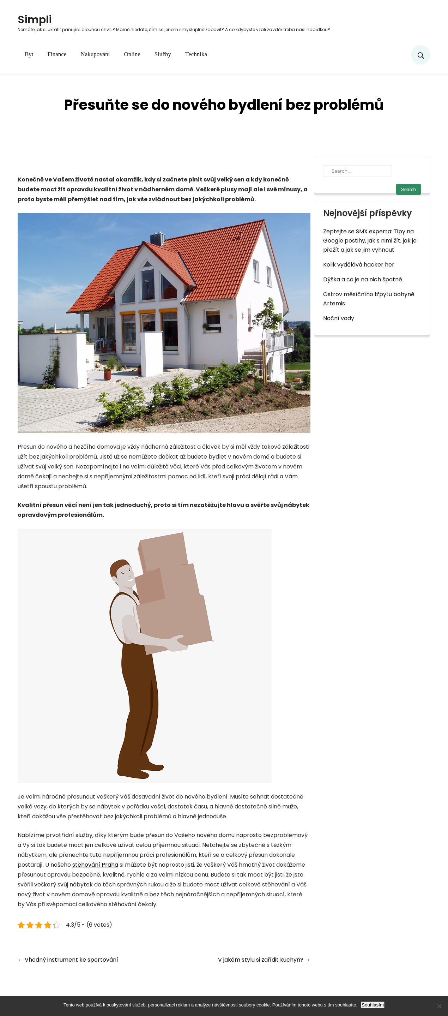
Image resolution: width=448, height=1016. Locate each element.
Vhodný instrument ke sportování (68, 960)
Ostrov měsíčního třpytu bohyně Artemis (368, 298)
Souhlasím (373, 1005)
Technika (196, 54)
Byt (29, 54)
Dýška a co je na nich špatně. (363, 279)
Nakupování (95, 54)
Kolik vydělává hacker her (358, 265)
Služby (163, 54)
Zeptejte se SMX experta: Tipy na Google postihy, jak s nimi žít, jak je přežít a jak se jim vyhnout (370, 240)
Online (132, 54)
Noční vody (338, 318)
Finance (57, 54)
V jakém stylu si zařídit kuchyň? (264, 960)
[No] (439, 1006)
